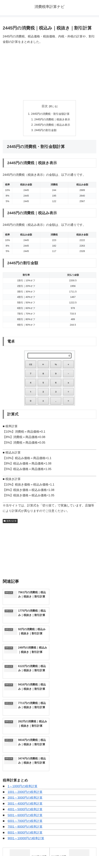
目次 (45, 106)
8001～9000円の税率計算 (25, 740)
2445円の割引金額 (45, 130)
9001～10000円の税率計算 (26, 746)
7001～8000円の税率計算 (25, 734)
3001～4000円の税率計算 (25, 711)
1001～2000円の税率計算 (25, 699)
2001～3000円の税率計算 (25, 705)
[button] (93, 803)
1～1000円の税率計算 (22, 694)
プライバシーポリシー (73, 845)
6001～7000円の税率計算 (25, 728)
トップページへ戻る (25, 845)
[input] (49, 803)
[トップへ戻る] (94, 851)
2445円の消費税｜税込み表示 (52, 124)
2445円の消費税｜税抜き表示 (52, 119)
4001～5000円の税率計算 (25, 717)
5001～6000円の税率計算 (25, 723)
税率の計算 (10, 521)
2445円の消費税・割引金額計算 (50, 113)
